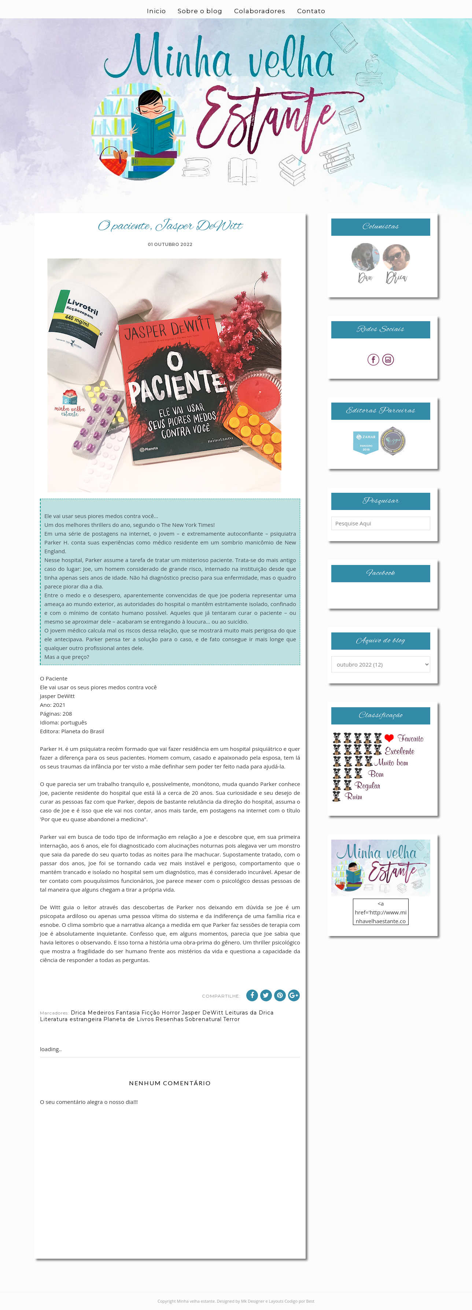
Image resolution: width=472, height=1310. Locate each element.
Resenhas (169, 1019)
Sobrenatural (203, 1019)
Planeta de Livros (128, 1019)
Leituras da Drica (249, 1012)
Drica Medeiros (92, 1012)
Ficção (150, 1012)
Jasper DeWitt (203, 1012)
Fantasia (128, 1012)
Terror (231, 1019)
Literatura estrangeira (71, 1019)
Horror (171, 1012)
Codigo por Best (299, 1301)
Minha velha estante (196, 1301)
